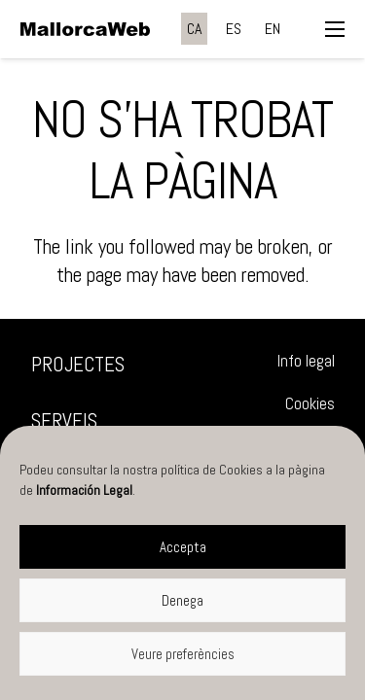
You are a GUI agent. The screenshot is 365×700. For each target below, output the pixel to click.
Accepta (183, 547)
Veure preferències (183, 654)
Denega (182, 600)
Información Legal (84, 490)
